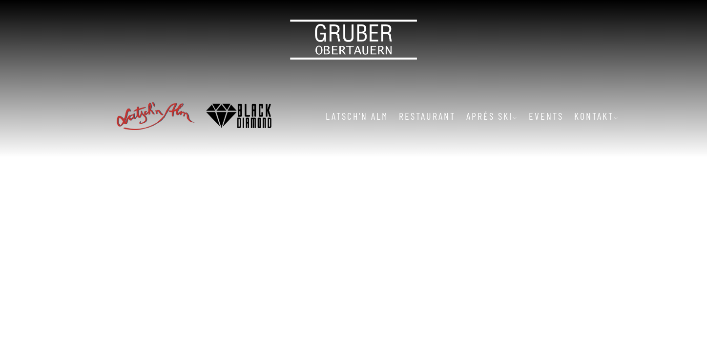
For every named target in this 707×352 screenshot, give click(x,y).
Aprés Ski (492, 116)
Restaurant (427, 116)
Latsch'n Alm (357, 116)
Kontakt (596, 116)
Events (546, 116)
